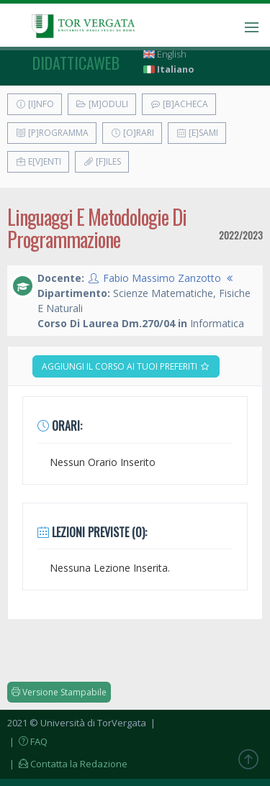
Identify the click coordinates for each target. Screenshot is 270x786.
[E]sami (197, 133)
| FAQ (27, 741)
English (164, 54)
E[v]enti (38, 161)
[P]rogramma (52, 133)
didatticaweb (76, 62)
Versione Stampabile (59, 692)
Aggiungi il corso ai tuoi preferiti (126, 366)
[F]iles (102, 161)
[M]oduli (102, 104)
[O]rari (132, 133)
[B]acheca (179, 104)
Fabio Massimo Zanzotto (162, 278)
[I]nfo (34, 104)
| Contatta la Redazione (67, 763)
